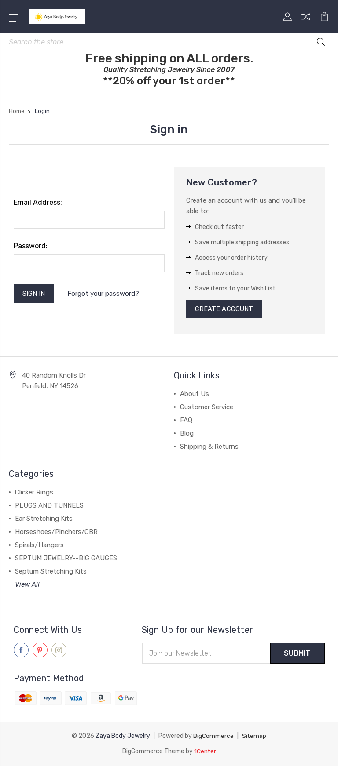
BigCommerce (213, 737)
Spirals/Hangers (39, 546)
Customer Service (206, 408)
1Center (205, 751)
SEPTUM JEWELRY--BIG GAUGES (66, 559)
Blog (187, 434)
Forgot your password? (104, 294)
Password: (31, 246)
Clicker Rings (34, 493)
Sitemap (254, 737)
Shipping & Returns (209, 447)
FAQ (186, 421)
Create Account (224, 309)
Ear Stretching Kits (44, 519)
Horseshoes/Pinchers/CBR (56, 533)
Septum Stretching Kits (51, 572)
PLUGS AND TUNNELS (49, 506)
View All (27, 585)
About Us (194, 395)
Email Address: (38, 202)
